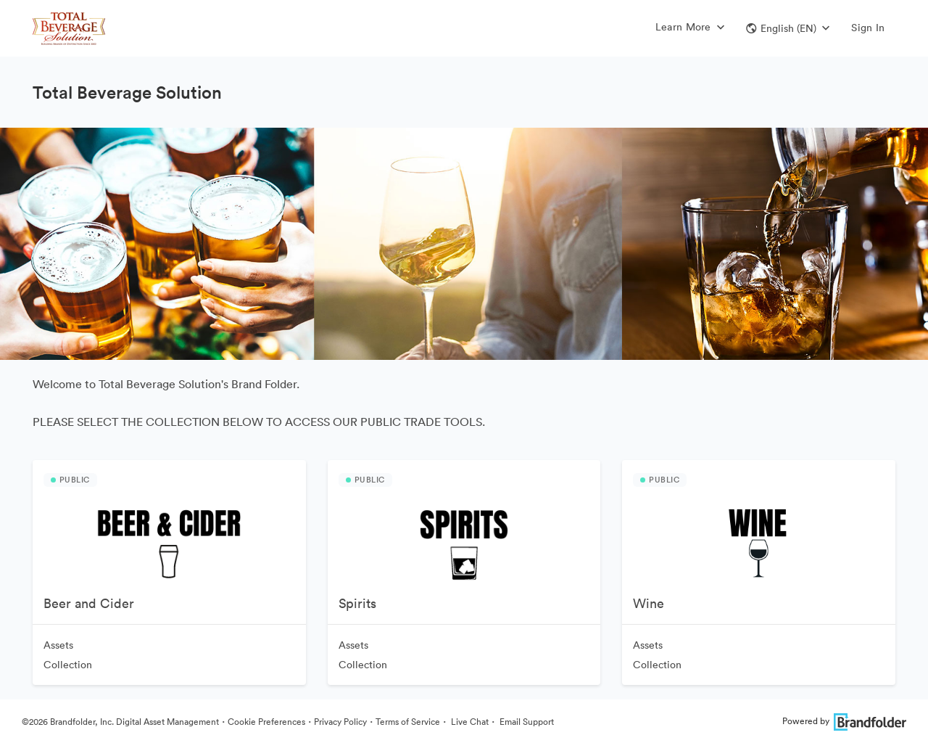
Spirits (357, 603)
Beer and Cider (89, 603)
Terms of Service (408, 721)
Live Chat (469, 721)
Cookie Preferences (266, 721)
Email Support (525, 721)
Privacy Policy (340, 721)
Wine (648, 603)
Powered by (844, 721)
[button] (787, 28)
